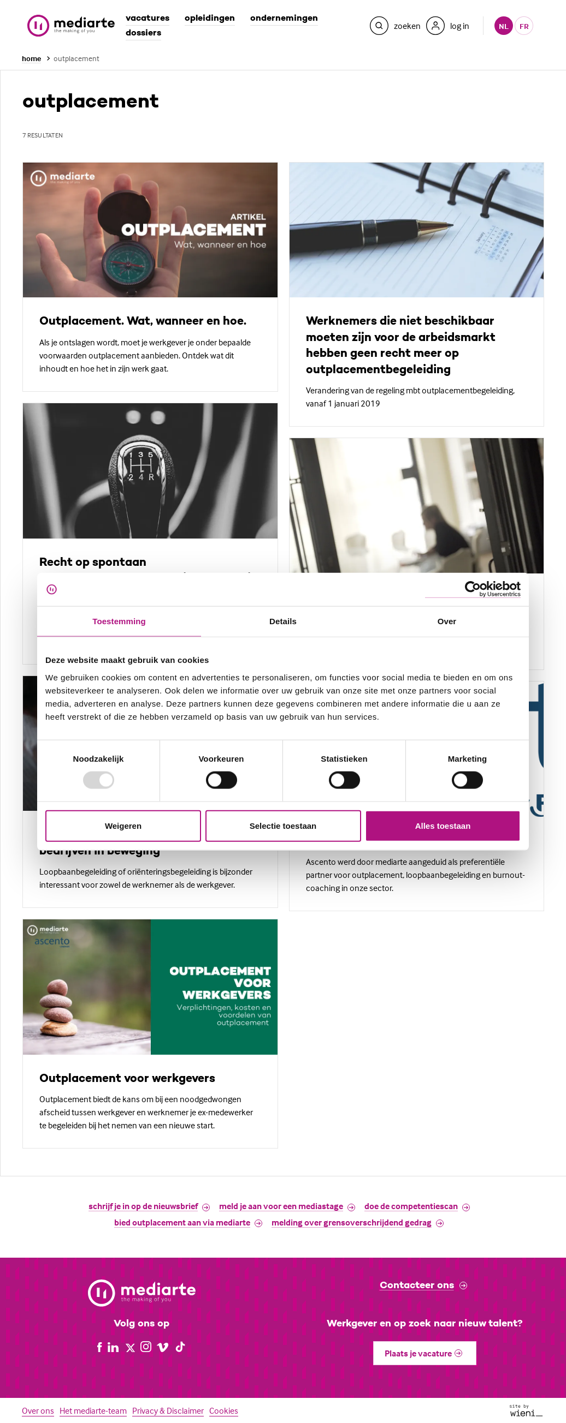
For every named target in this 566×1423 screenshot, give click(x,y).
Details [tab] (283, 621)
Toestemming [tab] (119, 621)
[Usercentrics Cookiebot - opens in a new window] (473, 589)
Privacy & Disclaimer (168, 1410)
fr (524, 26)
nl (504, 26)
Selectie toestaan (283, 825)
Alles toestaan (443, 825)
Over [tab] (447, 621)
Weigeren (123, 825)
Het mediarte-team (93, 1410)
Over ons (38, 1410)
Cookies (223, 1410)
